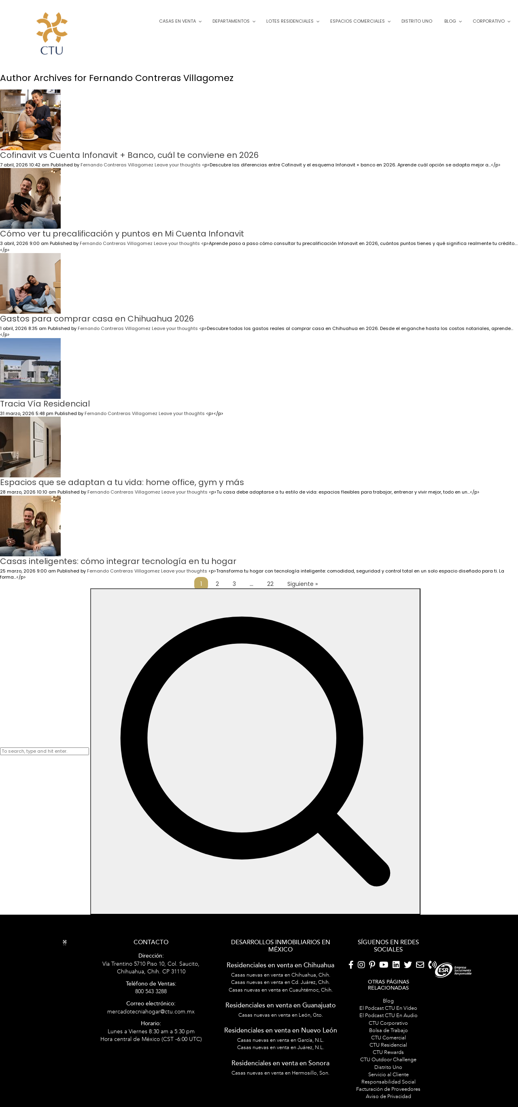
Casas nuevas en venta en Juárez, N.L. (280, 1039)
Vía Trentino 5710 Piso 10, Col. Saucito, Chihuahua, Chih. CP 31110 (151, 956)
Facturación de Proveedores (388, 1081)
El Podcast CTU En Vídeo (388, 1000)
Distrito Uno (388, 1059)
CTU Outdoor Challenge (388, 1051)
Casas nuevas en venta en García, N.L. (280, 1032)
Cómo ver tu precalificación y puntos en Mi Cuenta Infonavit (122, 225)
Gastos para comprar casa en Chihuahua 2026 (97, 310)
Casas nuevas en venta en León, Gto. (280, 1007)
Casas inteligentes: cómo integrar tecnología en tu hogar (118, 552)
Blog (388, 992)
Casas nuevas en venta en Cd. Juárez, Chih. (280, 974)
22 (270, 576)
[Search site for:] (44, 743)
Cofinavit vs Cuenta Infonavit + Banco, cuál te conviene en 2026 (129, 147)
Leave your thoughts (178, 156)
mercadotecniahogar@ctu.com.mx (151, 1000)
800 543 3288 (151, 980)
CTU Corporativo (388, 1014)
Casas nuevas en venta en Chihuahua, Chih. (280, 967)
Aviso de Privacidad (388, 1088)
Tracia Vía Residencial (45, 395)
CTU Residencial (388, 1037)
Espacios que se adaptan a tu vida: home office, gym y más (122, 474)
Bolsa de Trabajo (388, 1022)
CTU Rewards (388, 1044)
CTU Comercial (388, 1029)
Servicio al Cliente (388, 1066)
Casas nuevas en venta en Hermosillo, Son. (280, 1065)
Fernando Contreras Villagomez (117, 156)
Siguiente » (302, 576)
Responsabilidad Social (388, 1073)
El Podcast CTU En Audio (388, 1007)
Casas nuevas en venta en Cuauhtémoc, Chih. (281, 981)
